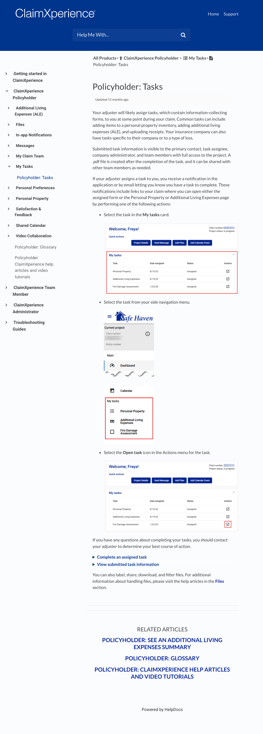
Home (213, 14)
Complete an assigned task (122, 557)
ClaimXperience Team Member (34, 291)
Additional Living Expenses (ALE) (30, 111)
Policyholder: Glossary (162, 658)
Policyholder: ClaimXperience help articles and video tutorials (162, 673)
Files (19, 125)
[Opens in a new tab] (162, 709)
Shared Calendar (30, 225)
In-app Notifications (33, 135)
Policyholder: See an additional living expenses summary (162, 644)
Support (231, 14)
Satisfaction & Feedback (28, 212)
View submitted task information (128, 564)
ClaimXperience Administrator (28, 308)
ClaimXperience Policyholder (28, 94)
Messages (24, 146)
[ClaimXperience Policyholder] (149, 58)
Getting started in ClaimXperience (30, 77)
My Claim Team (29, 156)
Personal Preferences (35, 188)
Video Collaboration (33, 236)
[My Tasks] (194, 58)
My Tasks (24, 166)
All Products (104, 58)
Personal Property (31, 199)
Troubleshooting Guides (28, 326)
